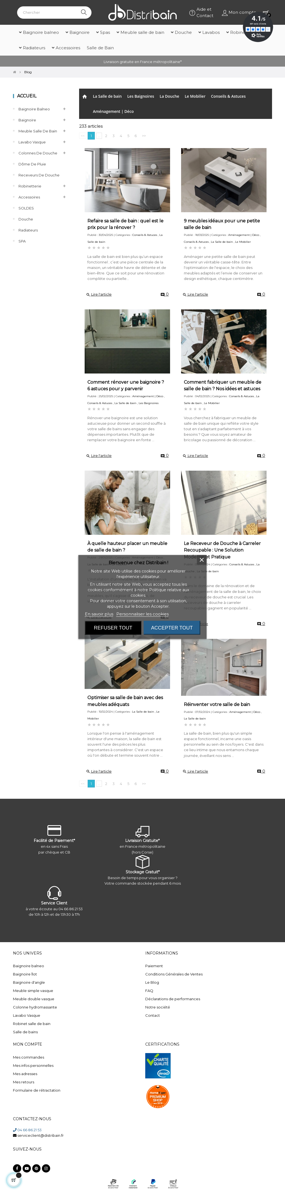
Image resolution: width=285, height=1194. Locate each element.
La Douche (169, 96)
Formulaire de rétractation (36, 1090)
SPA (22, 241)
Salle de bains (25, 1032)
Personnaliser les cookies (142, 614)
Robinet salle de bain (31, 1023)
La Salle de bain (107, 96)
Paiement (154, 966)
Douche (25, 219)
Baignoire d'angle (29, 982)
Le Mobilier (195, 96)
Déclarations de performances (172, 999)
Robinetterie (29, 186)
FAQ (149, 990)
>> (144, 135)
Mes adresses (25, 1074)
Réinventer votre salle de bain (217, 704)
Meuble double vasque (33, 999)
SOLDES (26, 208)
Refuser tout (113, 628)
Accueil (26, 96)
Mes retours (23, 1082)
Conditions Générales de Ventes (174, 974)
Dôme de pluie (32, 164)
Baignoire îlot (25, 974)
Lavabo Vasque (32, 142)
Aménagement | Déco (113, 111)
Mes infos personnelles (33, 1065)
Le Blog (152, 982)
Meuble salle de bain (37, 131)
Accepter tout (172, 628)
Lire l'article (99, 294)
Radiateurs (28, 230)
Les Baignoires (140, 96)
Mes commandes (28, 1057)
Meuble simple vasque (33, 990)
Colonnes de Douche (37, 153)
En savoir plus (99, 614)
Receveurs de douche (39, 175)
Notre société (157, 1007)
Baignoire (27, 120)
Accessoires (29, 197)
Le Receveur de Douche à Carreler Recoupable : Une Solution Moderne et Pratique (222, 550)
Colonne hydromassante (35, 1007)
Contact (152, 1015)
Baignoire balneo (34, 109)
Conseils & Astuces (228, 96)
